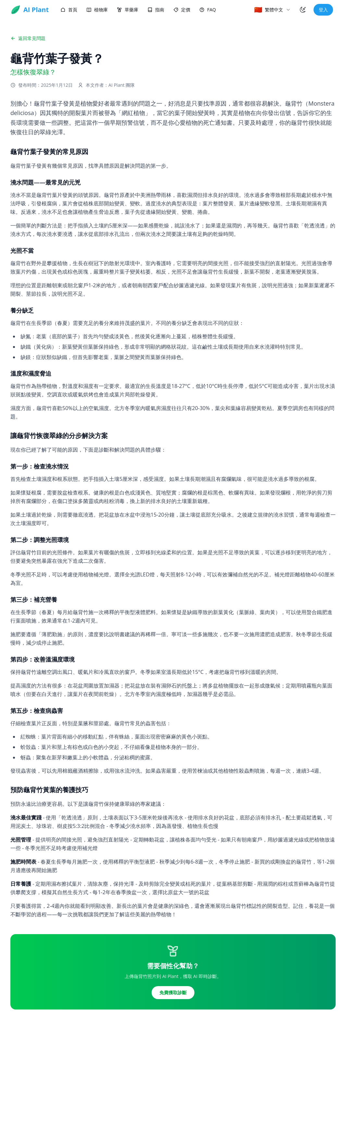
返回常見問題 (27, 38)
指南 (155, 9)
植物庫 (97, 9)
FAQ (207, 9)
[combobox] (272, 10)
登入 (323, 9)
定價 (181, 9)
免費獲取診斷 (173, 992)
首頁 (68, 9)
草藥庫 (127, 9)
